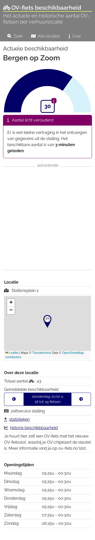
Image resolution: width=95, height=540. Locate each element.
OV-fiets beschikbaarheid (42, 7)
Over (75, 36)
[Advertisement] (47, 218)
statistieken (19, 419)
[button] (47, 321)
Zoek (15, 36)
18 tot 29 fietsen (48, 399)
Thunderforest (41, 353)
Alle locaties (45, 36)
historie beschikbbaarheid (34, 427)
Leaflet (11, 353)
